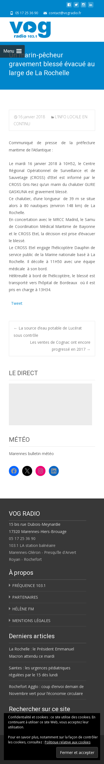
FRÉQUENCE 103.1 (29, 585)
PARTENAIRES (25, 597)
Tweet (16, 303)
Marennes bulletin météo (31, 453)
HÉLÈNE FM (23, 608)
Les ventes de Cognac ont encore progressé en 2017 (60, 346)
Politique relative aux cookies (67, 742)
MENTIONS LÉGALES (31, 620)
